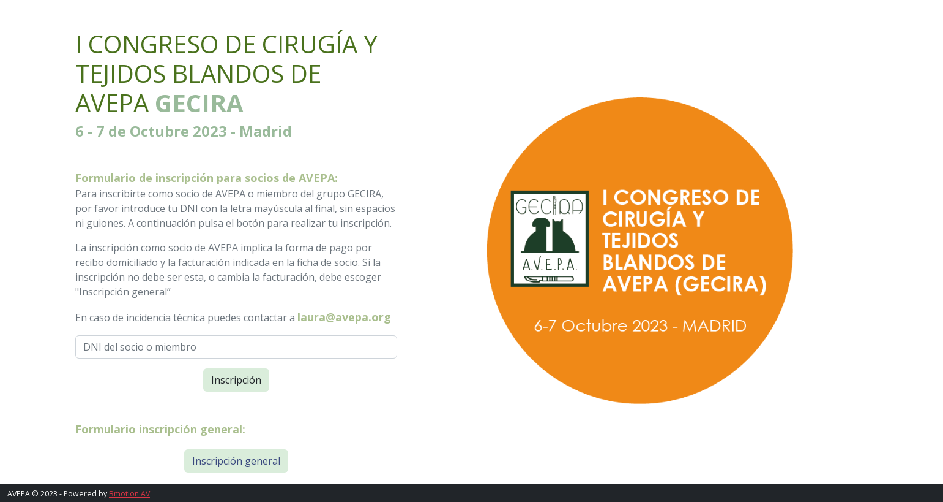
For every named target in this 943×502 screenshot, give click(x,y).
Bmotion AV (129, 494)
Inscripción (236, 380)
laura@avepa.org (344, 317)
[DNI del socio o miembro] (236, 347)
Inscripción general (236, 461)
